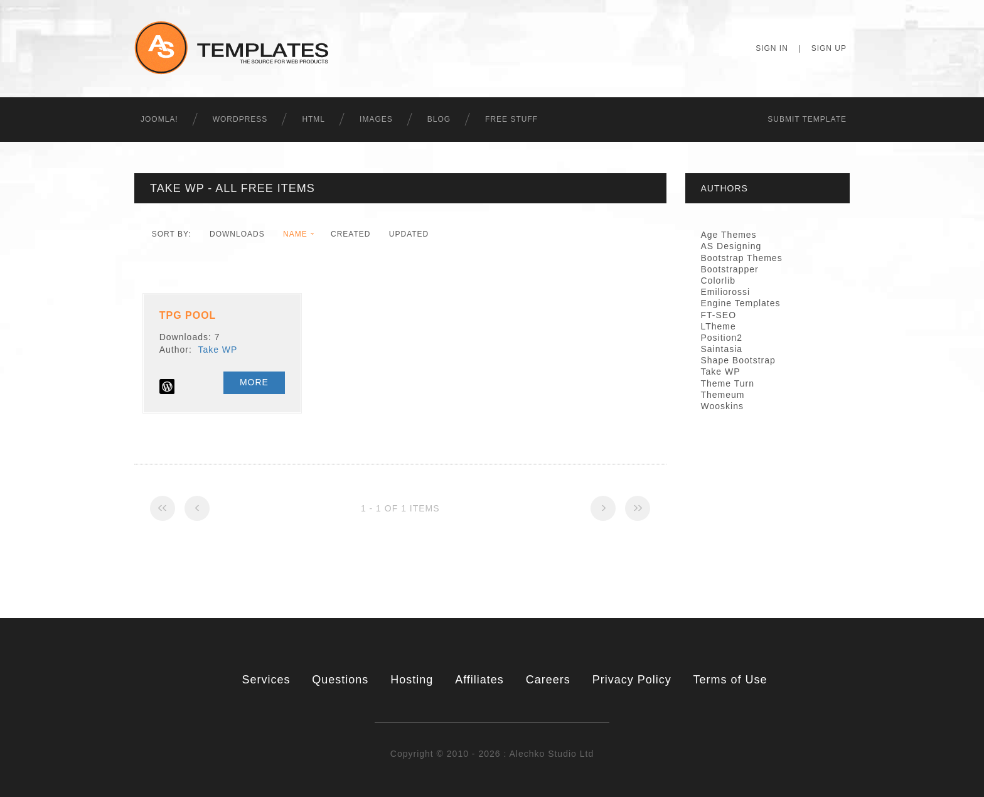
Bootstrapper (730, 269)
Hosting (411, 679)
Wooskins (722, 406)
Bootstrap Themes (742, 258)
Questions (340, 679)
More (254, 382)
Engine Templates (741, 303)
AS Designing (731, 246)
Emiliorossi (726, 292)
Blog (439, 119)
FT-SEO (719, 315)
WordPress (240, 119)
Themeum (723, 395)
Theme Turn (727, 383)
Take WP (217, 350)
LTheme (718, 326)
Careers (548, 679)
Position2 (722, 338)
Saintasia (722, 349)
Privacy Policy (631, 679)
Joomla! (159, 119)
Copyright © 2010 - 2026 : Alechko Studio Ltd (492, 754)
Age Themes (729, 235)
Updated (409, 234)
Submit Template (807, 119)
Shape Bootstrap (738, 360)
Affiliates (479, 679)
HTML (313, 119)
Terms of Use (730, 679)
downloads (237, 234)
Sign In (772, 48)
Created (350, 234)
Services (266, 679)
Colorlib (718, 280)
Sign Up (829, 48)
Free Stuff (511, 119)
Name (295, 234)
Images (376, 119)
